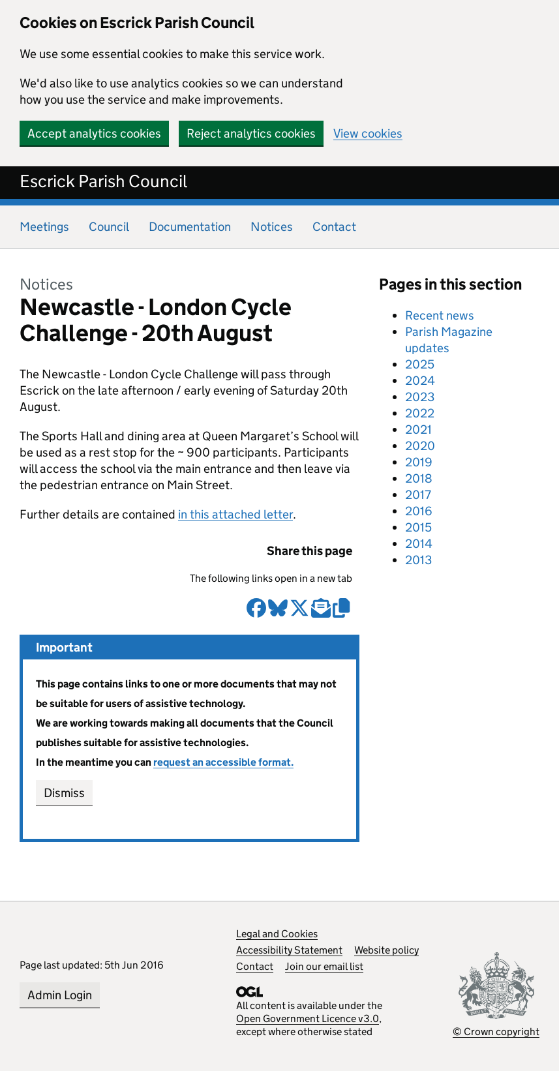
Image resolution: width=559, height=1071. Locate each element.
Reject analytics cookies (251, 133)
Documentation (190, 226)
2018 (418, 478)
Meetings (44, 226)
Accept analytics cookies (94, 133)
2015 (418, 527)
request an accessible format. (223, 762)
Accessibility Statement (289, 950)
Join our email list (324, 966)
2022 (419, 413)
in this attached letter (235, 514)
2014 (418, 543)
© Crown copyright (496, 1031)
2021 (418, 429)
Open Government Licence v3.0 (307, 1018)
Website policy (386, 950)
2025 (419, 364)
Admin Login (59, 995)
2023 (419, 396)
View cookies (367, 133)
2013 (418, 559)
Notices (271, 226)
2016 (418, 511)
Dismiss (64, 792)
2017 (418, 494)
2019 (418, 462)
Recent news (439, 315)
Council (109, 226)
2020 (420, 445)
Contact (334, 226)
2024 (420, 380)
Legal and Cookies (277, 934)
